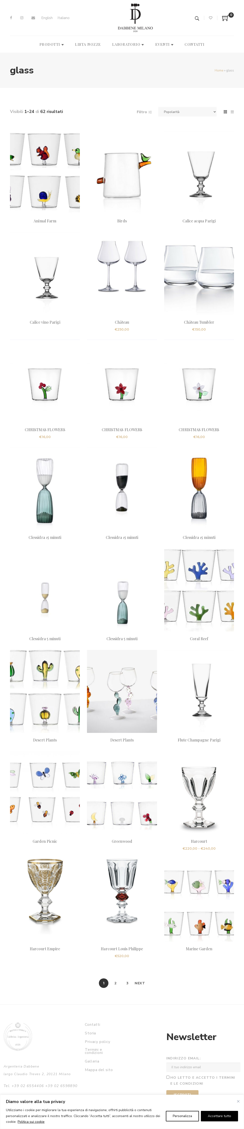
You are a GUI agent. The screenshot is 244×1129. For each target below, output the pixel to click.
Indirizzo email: (183, 1058)
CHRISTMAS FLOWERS (45, 429)
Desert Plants (45, 739)
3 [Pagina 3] (127, 983)
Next (140, 983)
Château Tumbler (199, 322)
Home (219, 70)
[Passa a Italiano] (63, 18)
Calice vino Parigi (45, 322)
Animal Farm (45, 220)
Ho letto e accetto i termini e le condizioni (202, 1080)
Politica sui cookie (31, 1121)
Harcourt (199, 841)
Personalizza (182, 1116)
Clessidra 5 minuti (45, 638)
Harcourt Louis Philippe (122, 948)
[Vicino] (238, 1101)
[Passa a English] (47, 18)
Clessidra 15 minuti (45, 537)
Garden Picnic (45, 841)
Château (122, 322)
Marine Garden (199, 948)
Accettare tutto (219, 1116)
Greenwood (122, 841)
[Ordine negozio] (187, 112)
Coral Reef (199, 638)
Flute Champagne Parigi (199, 739)
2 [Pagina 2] (115, 983)
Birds (122, 220)
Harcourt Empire (45, 948)
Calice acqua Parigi (199, 220)
